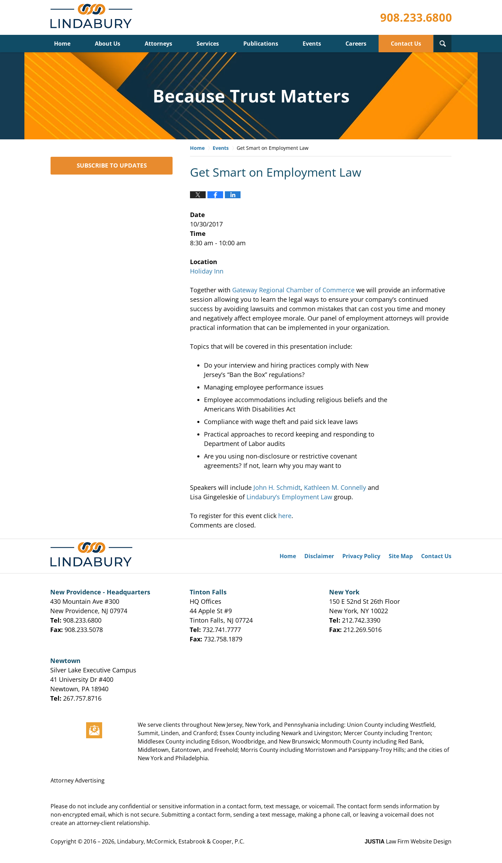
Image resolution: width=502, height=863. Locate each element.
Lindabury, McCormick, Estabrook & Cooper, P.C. (180, 841)
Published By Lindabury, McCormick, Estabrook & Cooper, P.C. (415, 17)
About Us (107, 43)
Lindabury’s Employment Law (289, 497)
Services (208, 43)
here (284, 515)
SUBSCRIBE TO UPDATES (112, 165)
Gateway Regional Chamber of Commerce (293, 290)
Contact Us (406, 43)
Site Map (401, 556)
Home (62, 43)
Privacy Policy (361, 556)
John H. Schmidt (277, 487)
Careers (355, 43)
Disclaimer (319, 556)
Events (312, 43)
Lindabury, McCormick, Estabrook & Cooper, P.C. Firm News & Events (93, 17)
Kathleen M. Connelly (335, 487)
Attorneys (158, 43)
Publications (260, 43)
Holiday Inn (206, 271)
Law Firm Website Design (408, 841)
